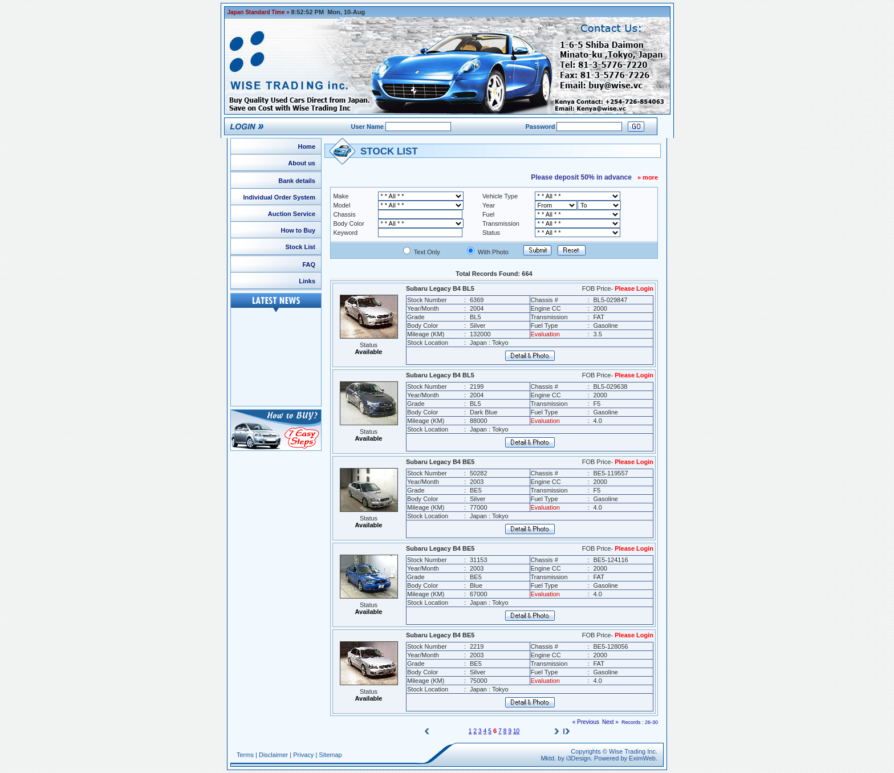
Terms (245, 754)
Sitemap (330, 754)
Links (307, 281)
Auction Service (291, 213)
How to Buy (298, 230)
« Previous (585, 722)
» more (647, 177)
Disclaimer (273, 754)
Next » (610, 722)
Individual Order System (279, 197)
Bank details (296, 180)
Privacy (303, 754)
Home (306, 146)
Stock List (300, 246)
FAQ (308, 264)
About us (301, 163)
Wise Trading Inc (632, 751)
